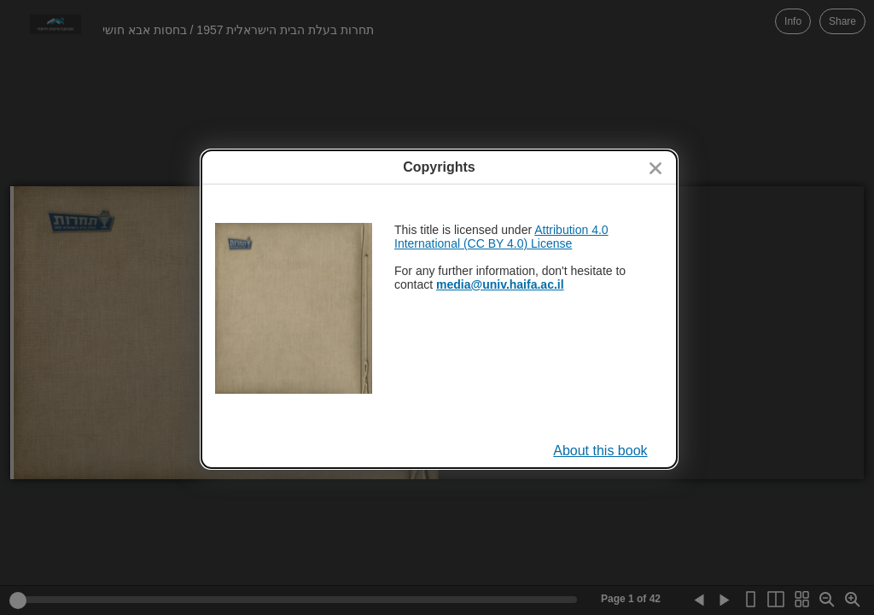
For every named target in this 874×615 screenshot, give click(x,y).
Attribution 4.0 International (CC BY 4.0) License (501, 236)
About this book (600, 450)
